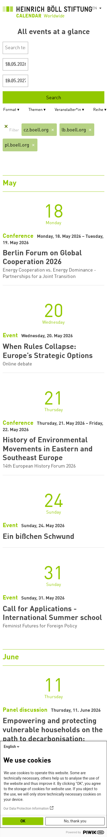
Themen (35, 110)
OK (22, 821)
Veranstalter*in (68, 110)
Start (10, 64)
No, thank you (75, 821)
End (9, 81)
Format (9, 110)
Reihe (98, 110)
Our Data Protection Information (26, 808)
